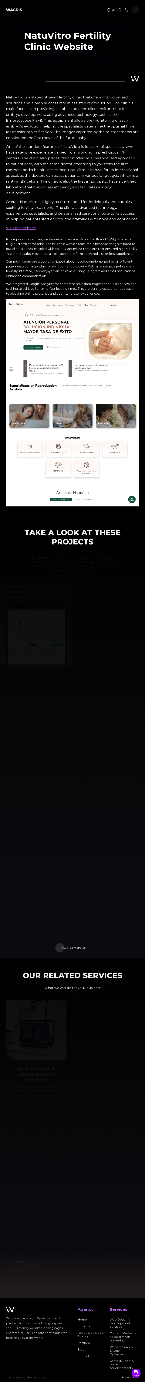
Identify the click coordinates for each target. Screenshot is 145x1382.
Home (82, 1319)
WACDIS (14, 10)
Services (84, 1326)
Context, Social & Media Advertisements (122, 1364)
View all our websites (72, 947)
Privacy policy (130, 1377)
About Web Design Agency (91, 1334)
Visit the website (21, 228)
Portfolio (84, 1343)
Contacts (84, 1356)
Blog (81, 1349)
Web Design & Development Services (120, 1323)
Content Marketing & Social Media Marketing (123, 1336)
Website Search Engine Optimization (121, 1350)
